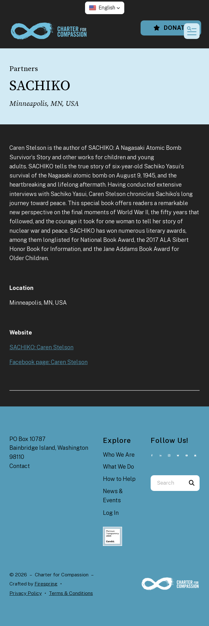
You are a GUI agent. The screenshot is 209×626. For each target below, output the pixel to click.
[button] (104, 7)
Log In (111, 512)
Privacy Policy (25, 593)
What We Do (118, 466)
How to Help (119, 479)
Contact (19, 466)
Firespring (46, 584)
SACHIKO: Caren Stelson (41, 347)
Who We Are (119, 454)
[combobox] (167, 483)
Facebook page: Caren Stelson (48, 362)
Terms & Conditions (71, 593)
